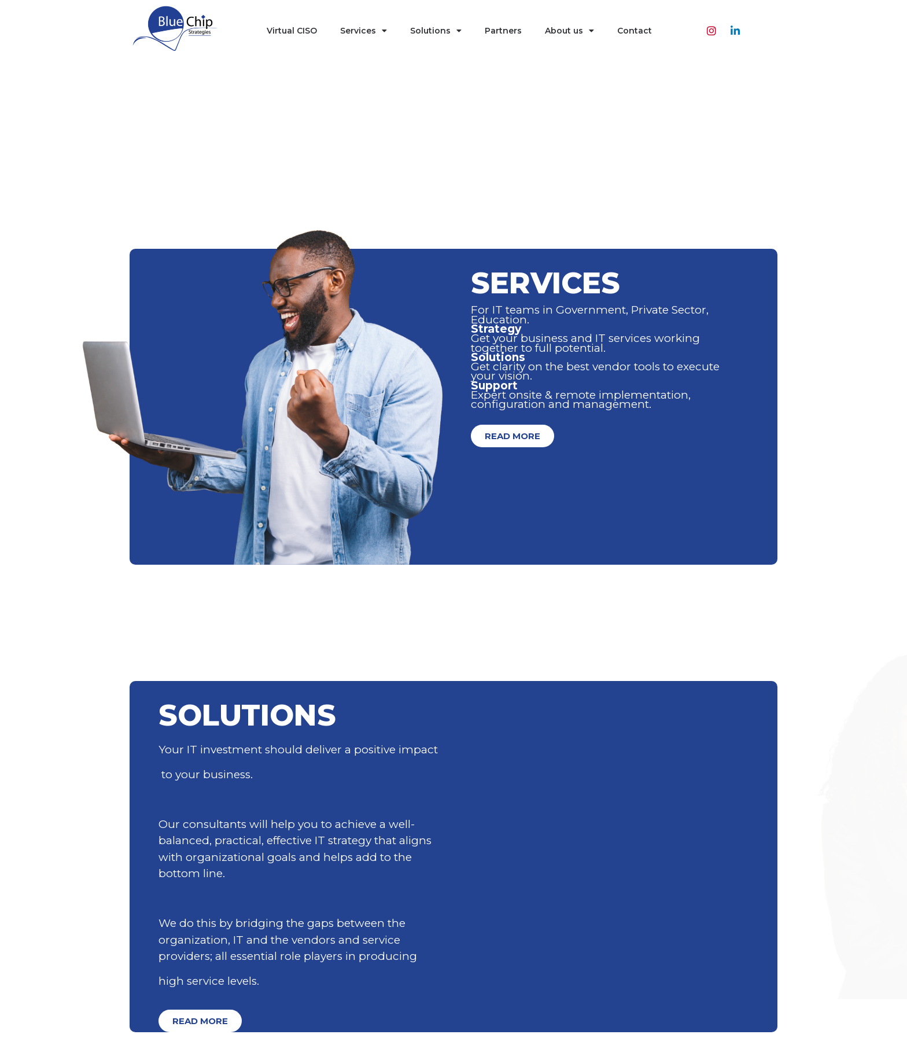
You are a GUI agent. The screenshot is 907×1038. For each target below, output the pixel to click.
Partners (503, 30)
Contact (634, 30)
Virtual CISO (292, 30)
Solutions (436, 31)
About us (569, 31)
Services (363, 31)
